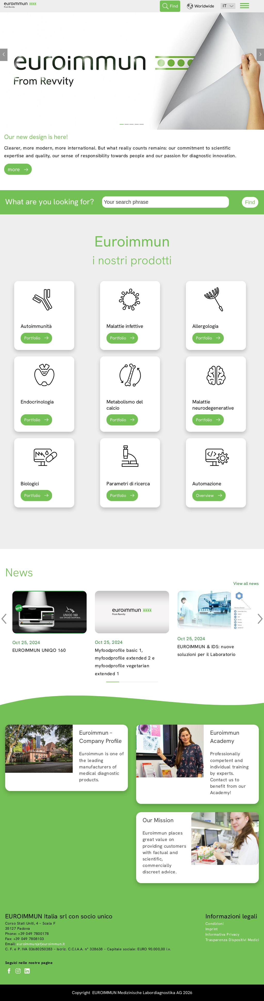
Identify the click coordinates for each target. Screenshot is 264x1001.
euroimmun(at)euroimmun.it (41, 944)
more (14, 169)
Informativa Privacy (222, 934)
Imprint (211, 929)
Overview (205, 495)
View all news (246, 583)
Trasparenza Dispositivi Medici (232, 939)
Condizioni (214, 923)
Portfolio (32, 338)
